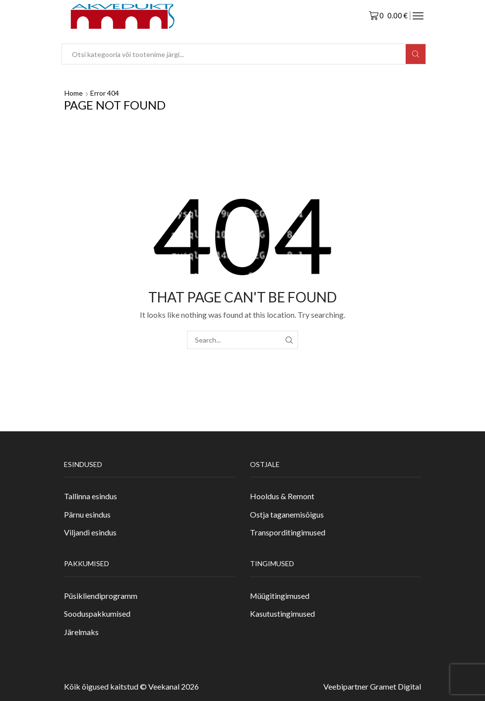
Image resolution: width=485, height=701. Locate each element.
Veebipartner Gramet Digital (372, 686)
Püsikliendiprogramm (100, 595)
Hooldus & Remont (282, 496)
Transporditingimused (287, 532)
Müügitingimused (279, 595)
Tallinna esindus (90, 496)
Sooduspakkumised (97, 613)
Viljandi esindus (90, 532)
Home (73, 93)
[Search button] (415, 54)
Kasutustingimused (282, 613)
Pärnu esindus (87, 514)
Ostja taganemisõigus (287, 514)
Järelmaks (81, 632)
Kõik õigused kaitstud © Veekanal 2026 (131, 686)
